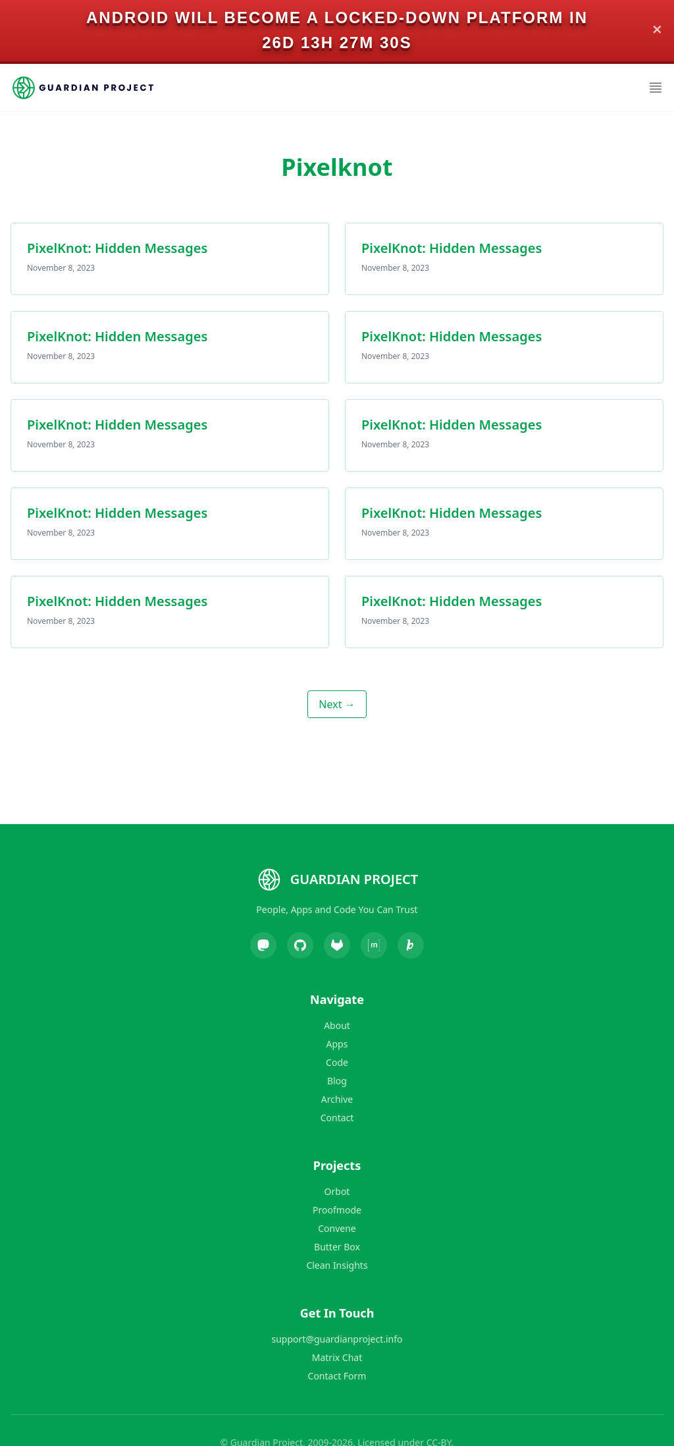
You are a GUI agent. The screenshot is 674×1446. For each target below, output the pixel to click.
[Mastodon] (263, 945)
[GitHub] (300, 945)
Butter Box (337, 1246)
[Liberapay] (411, 945)
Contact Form (337, 1376)
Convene (337, 1228)
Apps (337, 1044)
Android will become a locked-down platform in (337, 17)
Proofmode (337, 1210)
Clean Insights (336, 1265)
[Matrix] (374, 945)
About (337, 1025)
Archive (337, 1099)
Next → (337, 704)
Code (337, 1062)
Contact (337, 1117)
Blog (337, 1080)
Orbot (337, 1191)
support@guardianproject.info (337, 1339)
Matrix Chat (337, 1357)
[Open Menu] (655, 88)
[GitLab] (337, 945)
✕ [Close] (657, 31)
